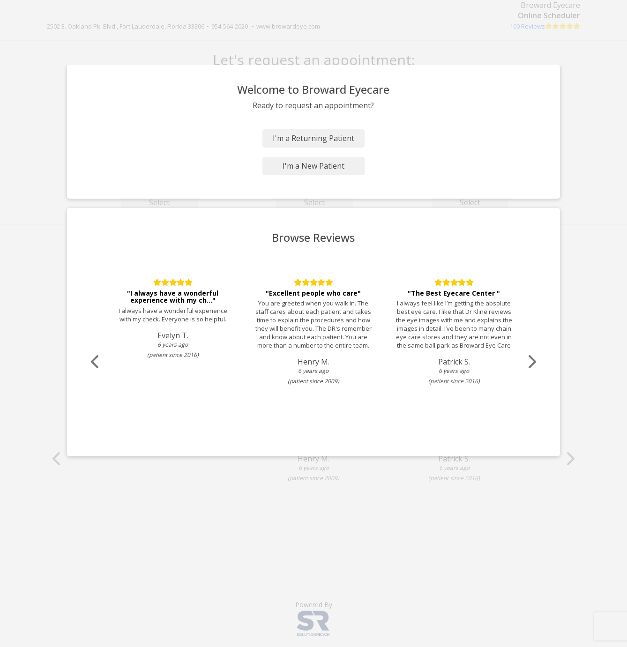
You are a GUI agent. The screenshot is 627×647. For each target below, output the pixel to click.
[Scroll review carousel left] (95, 362)
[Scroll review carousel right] (531, 362)
